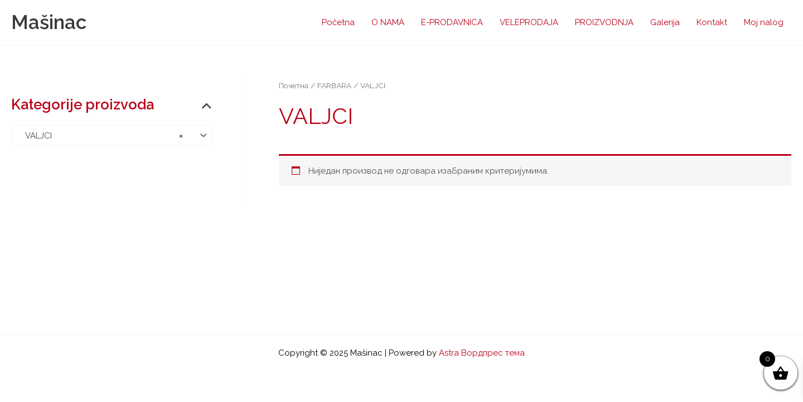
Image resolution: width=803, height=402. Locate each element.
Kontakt (711, 22)
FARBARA (334, 85)
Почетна (293, 85)
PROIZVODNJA (604, 22)
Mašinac (48, 22)
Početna (338, 22)
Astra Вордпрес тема (482, 353)
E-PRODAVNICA (452, 22)
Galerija (665, 22)
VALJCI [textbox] (100, 135)
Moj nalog (763, 22)
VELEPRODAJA (529, 22)
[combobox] (111, 135)
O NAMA (387, 22)
